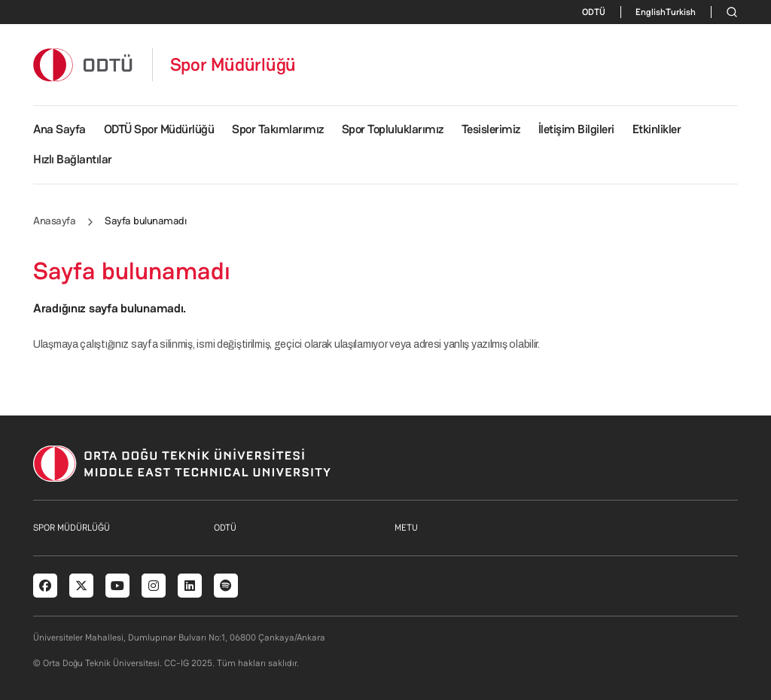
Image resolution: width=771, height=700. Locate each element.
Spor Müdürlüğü (233, 65)
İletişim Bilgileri (576, 129)
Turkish (681, 12)
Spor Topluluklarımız (392, 129)
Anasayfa (54, 220)
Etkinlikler (656, 129)
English (650, 12)
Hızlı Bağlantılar (72, 159)
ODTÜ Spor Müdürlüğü (159, 129)
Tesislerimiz (491, 129)
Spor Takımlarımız (278, 129)
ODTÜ (593, 12)
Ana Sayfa (59, 129)
